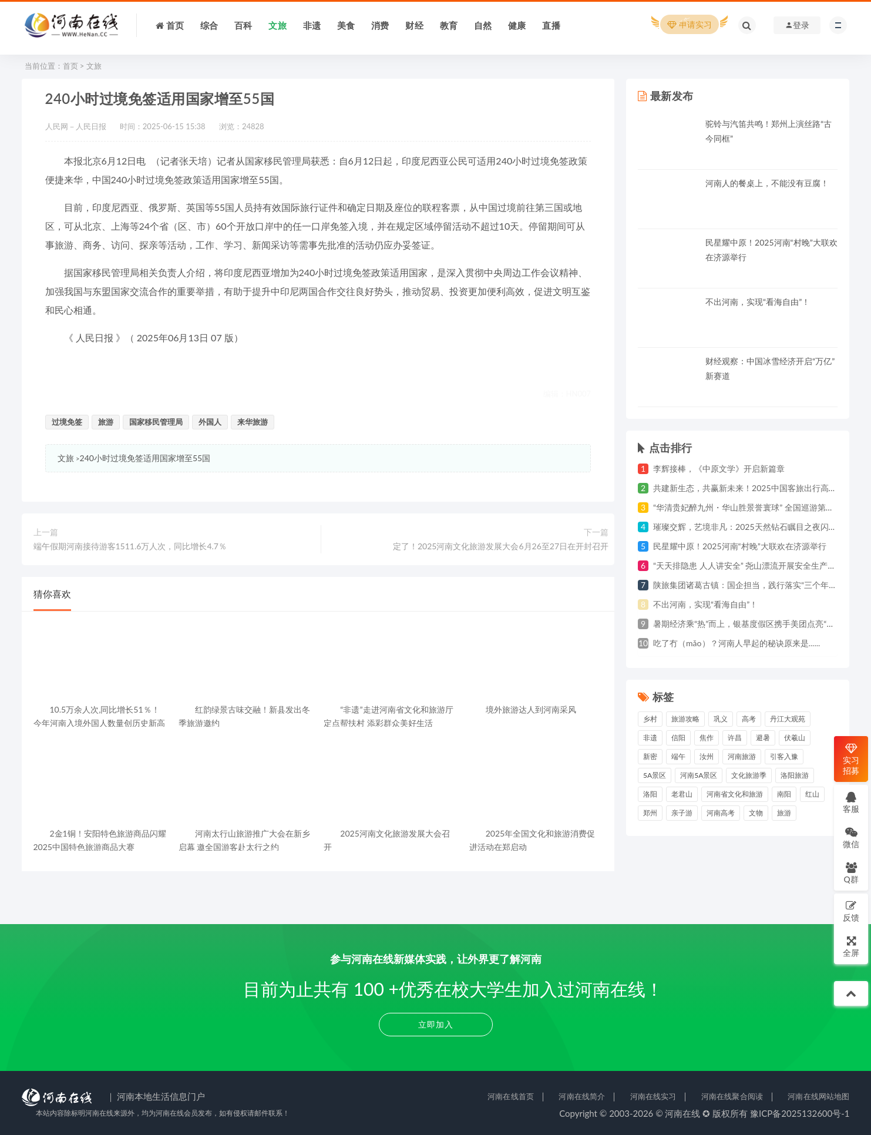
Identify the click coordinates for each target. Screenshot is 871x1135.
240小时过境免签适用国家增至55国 (145, 458)
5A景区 (654, 775)
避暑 (763, 737)
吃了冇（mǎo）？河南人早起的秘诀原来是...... (736, 643)
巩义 (721, 718)
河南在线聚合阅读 (732, 1096)
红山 (812, 794)
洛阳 (650, 794)
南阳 (784, 794)
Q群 (850, 872)
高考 (749, 718)
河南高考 (721, 812)
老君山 (681, 794)
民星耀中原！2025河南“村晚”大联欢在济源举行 (739, 546)
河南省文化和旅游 (735, 794)
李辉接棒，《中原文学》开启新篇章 (719, 469)
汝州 (707, 756)
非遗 (650, 737)
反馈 (851, 910)
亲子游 (681, 812)
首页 (70, 65)
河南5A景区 (698, 775)
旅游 (105, 422)
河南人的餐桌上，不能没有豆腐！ (767, 183)
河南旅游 (742, 756)
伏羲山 (794, 737)
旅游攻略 (685, 718)
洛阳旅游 (795, 775)
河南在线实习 (653, 1096)
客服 (851, 802)
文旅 (94, 65)
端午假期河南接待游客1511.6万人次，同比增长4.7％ (130, 546)
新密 (650, 756)
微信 (851, 837)
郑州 (650, 812)
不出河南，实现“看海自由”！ (757, 302)
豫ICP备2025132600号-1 (800, 1113)
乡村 (650, 718)
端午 (678, 756)
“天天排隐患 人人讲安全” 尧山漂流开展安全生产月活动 (752, 565)
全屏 (851, 946)
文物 (756, 812)
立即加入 (435, 1024)
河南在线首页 (510, 1096)
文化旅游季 (748, 775)
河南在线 (682, 1113)
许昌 (735, 737)
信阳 (678, 737)
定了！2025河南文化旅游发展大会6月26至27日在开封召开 (500, 546)
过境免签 (67, 422)
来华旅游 (252, 422)
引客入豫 (784, 756)
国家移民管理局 (156, 422)
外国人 (210, 422)
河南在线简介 (582, 1096)
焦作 (707, 737)
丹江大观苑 (787, 718)
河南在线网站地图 (818, 1096)
